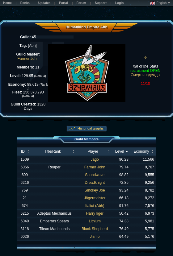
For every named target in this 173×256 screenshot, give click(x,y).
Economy (141, 151)
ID (23, 151)
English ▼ (160, 3)
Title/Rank (52, 151)
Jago (95, 159)
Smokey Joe (95, 190)
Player (93, 151)
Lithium (95, 221)
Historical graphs (90, 128)
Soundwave (94, 175)
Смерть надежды (145, 75)
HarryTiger (94, 213)
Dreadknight (95, 182)
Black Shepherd (95, 229)
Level (119, 151)
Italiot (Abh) (94, 206)
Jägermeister (94, 198)
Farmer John (28, 58)
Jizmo (94, 236)
